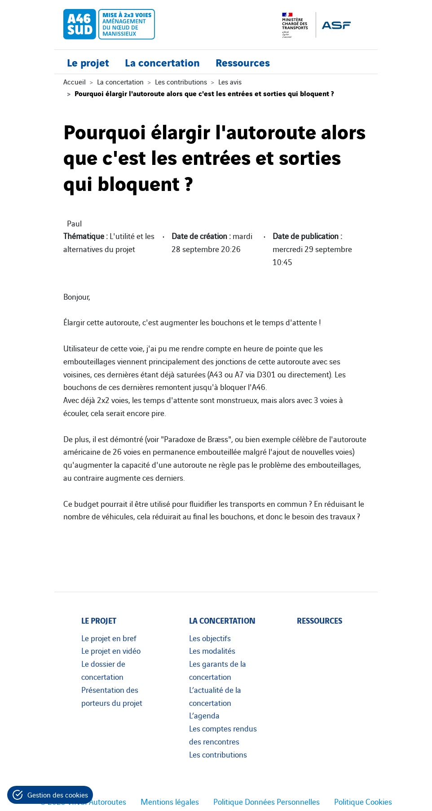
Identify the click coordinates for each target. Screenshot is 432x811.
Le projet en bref (109, 637)
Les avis (230, 81)
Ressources (243, 62)
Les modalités (212, 650)
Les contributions (181, 81)
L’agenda (204, 715)
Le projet (88, 62)
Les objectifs (210, 637)
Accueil (74, 81)
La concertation (162, 62)
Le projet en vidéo (111, 650)
